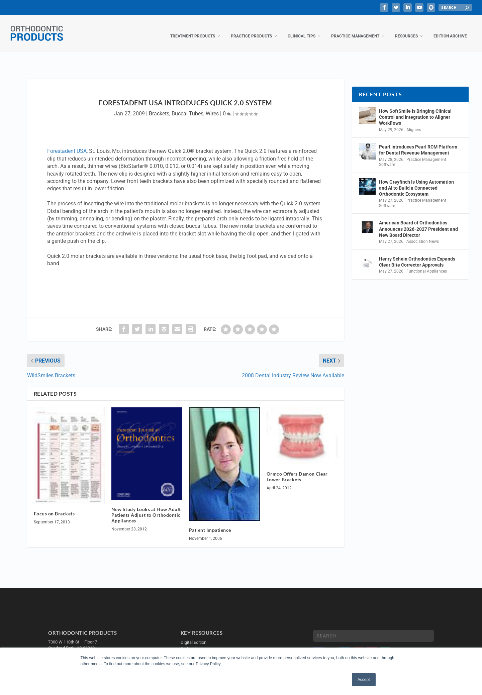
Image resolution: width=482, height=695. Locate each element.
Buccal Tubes (187, 107)
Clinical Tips (301, 29)
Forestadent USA (67, 144)
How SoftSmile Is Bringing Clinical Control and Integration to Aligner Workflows (415, 110)
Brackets (159, 107)
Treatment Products (192, 29)
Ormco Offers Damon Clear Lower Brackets (297, 470)
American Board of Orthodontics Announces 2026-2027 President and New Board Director (418, 222)
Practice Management (355, 29)
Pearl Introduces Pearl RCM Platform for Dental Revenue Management (418, 143)
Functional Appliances (426, 264)
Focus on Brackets (54, 507)
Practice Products (251, 29)
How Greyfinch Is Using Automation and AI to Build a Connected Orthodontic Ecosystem (416, 181)
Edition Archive (450, 29)
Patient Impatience (210, 523)
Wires (212, 107)
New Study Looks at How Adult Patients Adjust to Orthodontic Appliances (146, 508)
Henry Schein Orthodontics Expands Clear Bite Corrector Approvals (417, 255)
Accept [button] (364, 679)
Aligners (413, 123)
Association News (422, 234)
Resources (406, 29)
